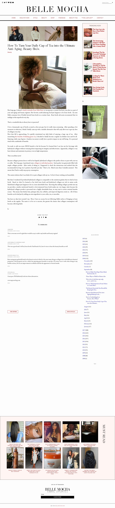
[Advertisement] (42, 338)
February (86, 324)
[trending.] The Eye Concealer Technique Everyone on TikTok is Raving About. (99, 55)
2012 (83, 344)
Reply (9, 236)
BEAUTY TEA (73, 18)
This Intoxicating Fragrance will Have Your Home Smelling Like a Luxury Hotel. (99, 43)
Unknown (10, 229)
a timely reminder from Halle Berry (33, 110)
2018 (83, 258)
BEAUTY (44, 18)
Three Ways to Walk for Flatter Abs (96, 276)
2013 (83, 341)
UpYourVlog (11, 272)
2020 (83, 253)
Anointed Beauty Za (13, 255)
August (86, 307)
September (87, 269)
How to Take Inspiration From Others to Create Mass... (96, 284)
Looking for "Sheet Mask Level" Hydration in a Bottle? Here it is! (98, 78)
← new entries (13, 311)
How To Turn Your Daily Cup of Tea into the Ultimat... (96, 302)
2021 (83, 250)
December (87, 261)
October (86, 267)
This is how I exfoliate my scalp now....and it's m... (94, 280)
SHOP (52, 18)
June (85, 312)
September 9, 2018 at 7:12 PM (13, 243)
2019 (83, 255)
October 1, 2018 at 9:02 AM (13, 273)
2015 (83, 336)
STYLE (35, 18)
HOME (14, 18)
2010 (83, 350)
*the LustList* (87, 18)
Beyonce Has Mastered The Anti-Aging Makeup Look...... (95, 293)
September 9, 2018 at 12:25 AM (14, 230)
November (87, 264)
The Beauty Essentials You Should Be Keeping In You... (96, 289)
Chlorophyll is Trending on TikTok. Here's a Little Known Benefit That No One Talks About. (99, 67)
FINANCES (61, 18)
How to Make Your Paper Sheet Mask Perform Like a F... (96, 272)
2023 (83, 244)
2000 (83, 358)
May (85, 315)
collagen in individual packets (43, 163)
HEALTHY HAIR (24, 18)
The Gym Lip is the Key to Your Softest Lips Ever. (99, 31)
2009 (83, 353)
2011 (83, 347)
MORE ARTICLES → (71, 311)
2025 (83, 238)
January (86, 326)
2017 (83, 330)
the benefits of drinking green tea (25, 137)
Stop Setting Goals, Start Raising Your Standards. (98, 89)
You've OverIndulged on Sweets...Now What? (93, 298)
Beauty (10, 52)
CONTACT (100, 18)
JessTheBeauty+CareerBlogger (16, 242)
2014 (83, 339)
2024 (83, 241)
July (85, 309)
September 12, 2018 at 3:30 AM (13, 256)
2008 (83, 356)
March (86, 321)
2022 (83, 247)
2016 (83, 333)
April (85, 318)
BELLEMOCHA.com (60, 505)
